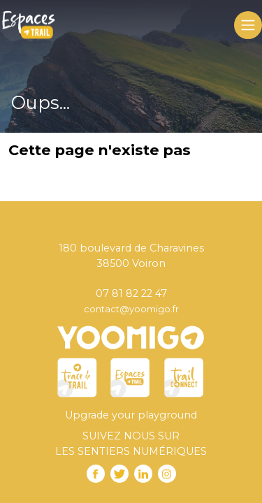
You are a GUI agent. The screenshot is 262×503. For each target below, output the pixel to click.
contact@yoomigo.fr (131, 308)
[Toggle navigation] (248, 25)
